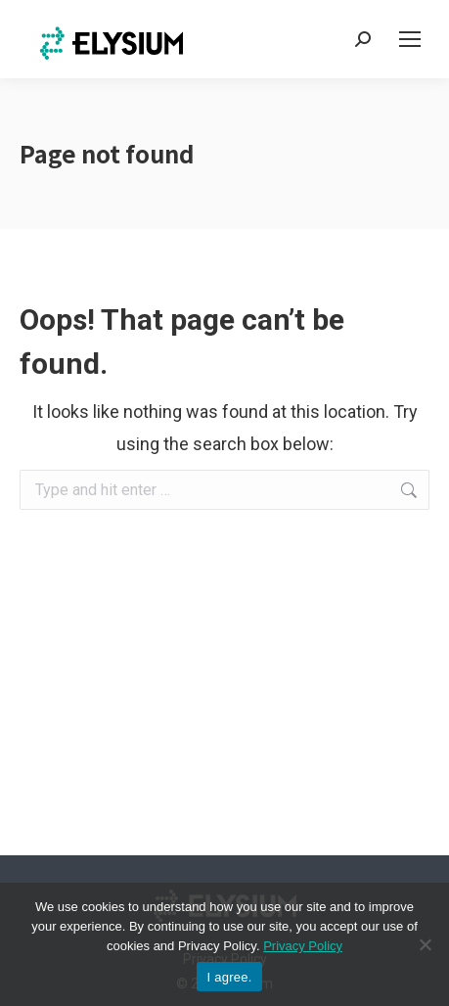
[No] (424, 944)
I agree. (228, 977)
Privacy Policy (302, 945)
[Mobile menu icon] (409, 39)
